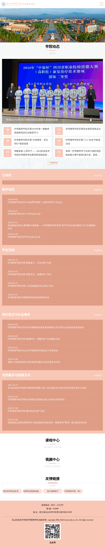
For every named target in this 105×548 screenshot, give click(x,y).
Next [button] (98, 25)
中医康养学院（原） (73, 491)
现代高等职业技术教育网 (12, 491)
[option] (52, 25)
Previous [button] (7, 25)
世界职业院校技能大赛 (33, 491)
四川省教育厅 (53, 491)
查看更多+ (98, 176)
